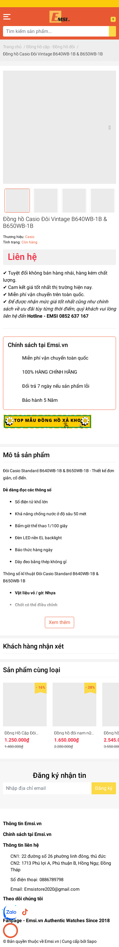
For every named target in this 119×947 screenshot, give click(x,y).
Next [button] (109, 127)
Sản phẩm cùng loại (31, 670)
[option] (59, 127)
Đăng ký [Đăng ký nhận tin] (103, 788)
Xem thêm (59, 622)
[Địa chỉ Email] (59, 788)
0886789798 (51, 879)
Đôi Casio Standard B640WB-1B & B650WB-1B (46, 470)
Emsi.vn (52, 941)
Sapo (92, 941)
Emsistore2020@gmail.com (52, 889)
